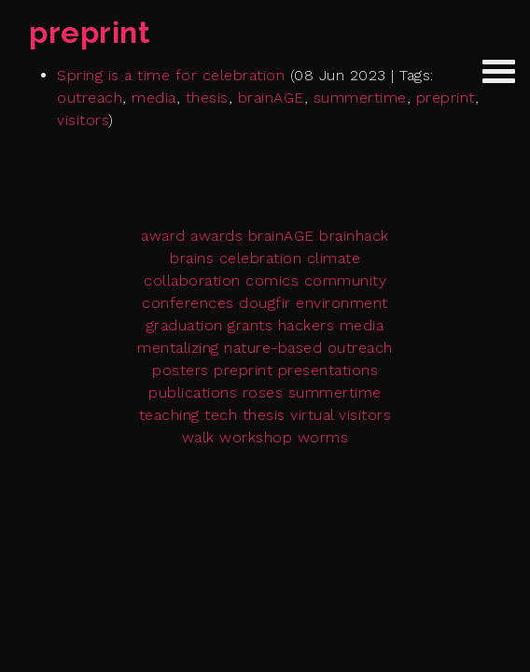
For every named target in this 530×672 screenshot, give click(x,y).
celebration (260, 258)
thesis (207, 97)
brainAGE (271, 97)
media (154, 97)
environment (342, 303)
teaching (169, 415)
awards (216, 236)
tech (220, 415)
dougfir (265, 303)
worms (323, 437)
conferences (188, 303)
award (163, 236)
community (345, 280)
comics (272, 280)
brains (192, 258)
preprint (445, 97)
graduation (184, 325)
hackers (306, 325)
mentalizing (178, 348)
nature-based (273, 348)
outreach (89, 97)
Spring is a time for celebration (171, 75)
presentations (328, 370)
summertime (360, 97)
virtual (312, 415)
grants (250, 325)
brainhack (354, 236)
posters (180, 370)
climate (334, 258)
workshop (255, 437)
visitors (82, 120)
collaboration (192, 280)
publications (192, 392)
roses (263, 392)
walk (198, 437)
